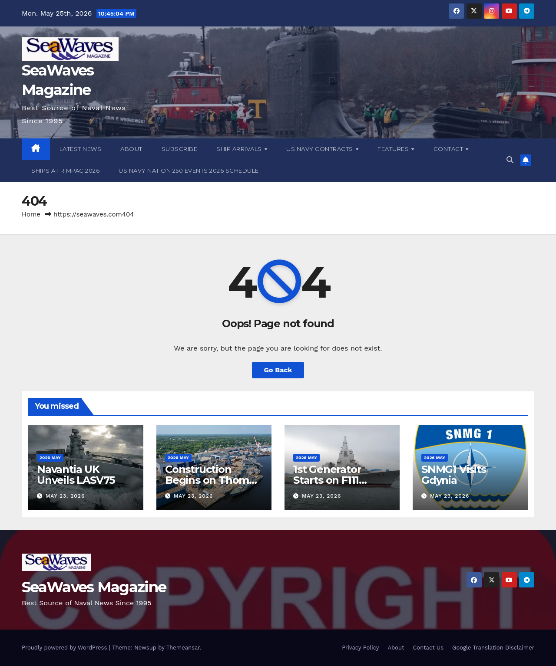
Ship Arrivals (239, 148)
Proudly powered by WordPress (65, 647)
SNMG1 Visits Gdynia (453, 474)
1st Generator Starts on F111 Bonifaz (327, 480)
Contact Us (428, 647)
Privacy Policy (360, 647)
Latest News (81, 148)
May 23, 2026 (65, 496)
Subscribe (180, 148)
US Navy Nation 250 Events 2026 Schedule (189, 170)
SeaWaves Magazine (94, 587)
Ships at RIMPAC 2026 (65, 170)
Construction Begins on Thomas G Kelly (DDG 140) (212, 480)
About (131, 148)
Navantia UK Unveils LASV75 (76, 474)
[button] (509, 160)
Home (31, 214)
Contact (449, 148)
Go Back (278, 370)
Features (393, 148)
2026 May (50, 457)
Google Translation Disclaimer (493, 647)
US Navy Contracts (320, 148)
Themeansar (183, 647)
